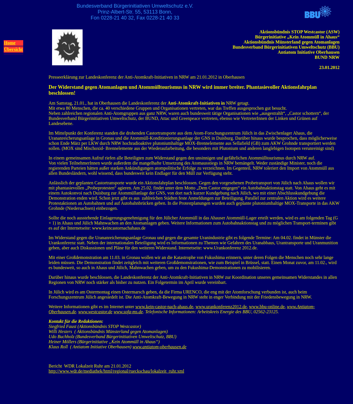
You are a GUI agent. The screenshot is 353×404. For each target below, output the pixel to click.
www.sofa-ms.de (128, 311)
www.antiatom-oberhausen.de (160, 346)
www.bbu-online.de (267, 306)
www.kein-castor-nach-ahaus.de (164, 306)
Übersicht (13, 49)
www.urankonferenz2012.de (221, 306)
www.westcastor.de (95, 311)
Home (10, 42)
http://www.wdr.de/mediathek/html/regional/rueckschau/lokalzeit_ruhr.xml (116, 371)
